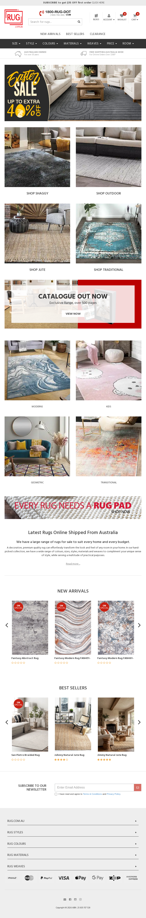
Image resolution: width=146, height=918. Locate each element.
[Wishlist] (122, 17)
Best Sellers (75, 34)
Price (112, 43)
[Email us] (64, 899)
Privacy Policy (113, 794)
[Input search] (55, 21)
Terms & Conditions (92, 794)
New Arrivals (50, 34)
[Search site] (79, 22)
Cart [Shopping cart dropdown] (135, 19)
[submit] (137, 787)
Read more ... (73, 564)
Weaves (94, 43)
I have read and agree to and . (88, 794)
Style (31, 43)
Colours (50, 43)
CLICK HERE (74, 3)
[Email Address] (94, 787)
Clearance (98, 34)
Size (16, 43)
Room (128, 43)
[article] (23, 635)
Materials (73, 43)
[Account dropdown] (109, 19)
